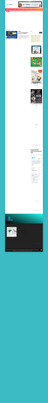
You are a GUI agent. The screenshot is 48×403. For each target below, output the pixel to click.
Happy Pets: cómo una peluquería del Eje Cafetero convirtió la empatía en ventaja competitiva (18, 11)
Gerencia (8, 9)
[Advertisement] (11, 21)
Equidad (35, 9)
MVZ (11, 9)
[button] (41, 11)
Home (7, 13)
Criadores (38, 9)
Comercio (19, 9)
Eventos (31, 9)
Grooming (23, 9)
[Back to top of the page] (41, 249)
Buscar (40, 32)
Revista (42, 9)
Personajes (14, 9)
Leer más (19, 38)
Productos (27, 9)
